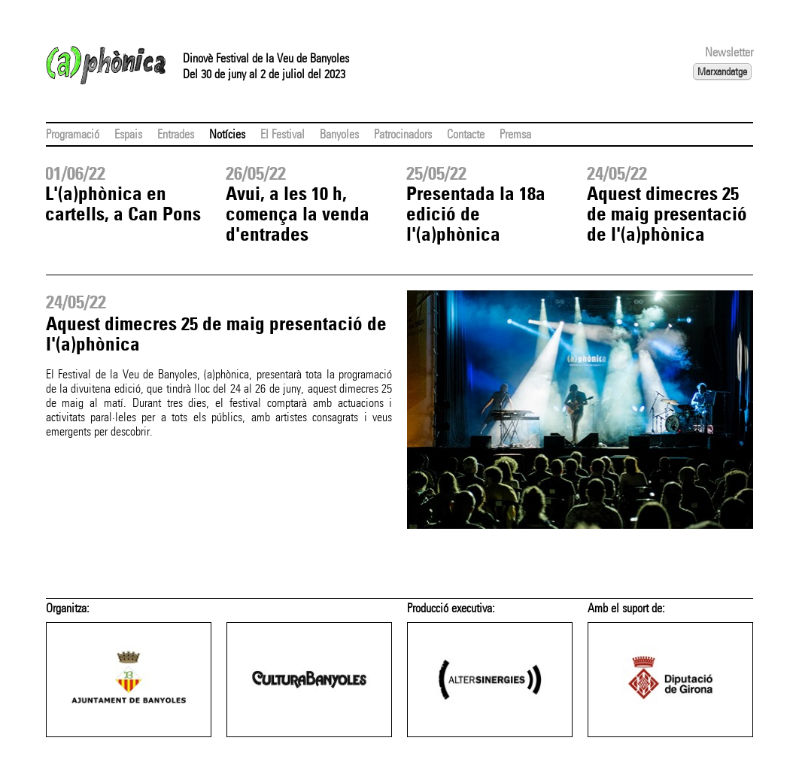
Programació (72, 134)
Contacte (466, 134)
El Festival (282, 134)
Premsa (515, 134)
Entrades (175, 134)
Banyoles (339, 134)
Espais (128, 134)
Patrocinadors (403, 134)
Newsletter (729, 52)
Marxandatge (722, 71)
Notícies (227, 134)
